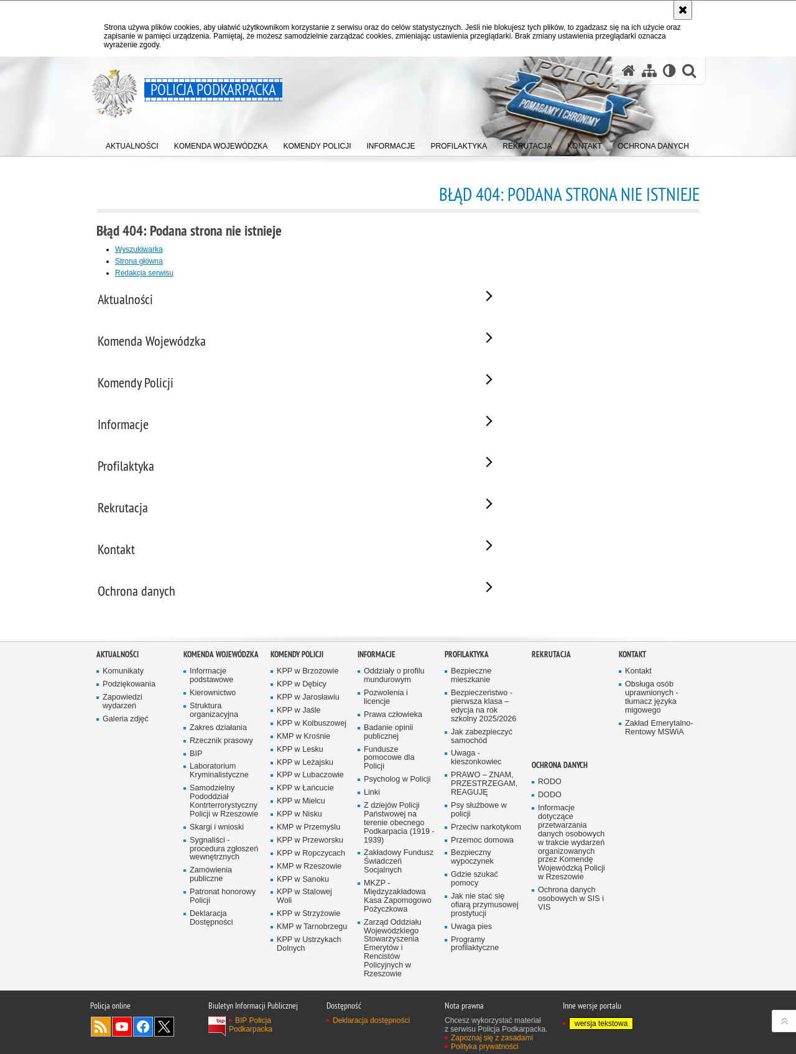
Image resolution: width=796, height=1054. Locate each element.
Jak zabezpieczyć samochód (481, 748)
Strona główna (139, 261)
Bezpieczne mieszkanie (471, 688)
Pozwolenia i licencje (386, 709)
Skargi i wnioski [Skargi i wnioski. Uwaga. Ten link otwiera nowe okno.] (217, 839)
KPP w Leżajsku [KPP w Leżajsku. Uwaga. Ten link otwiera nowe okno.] (305, 774)
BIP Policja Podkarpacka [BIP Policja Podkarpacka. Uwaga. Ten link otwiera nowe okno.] (250, 1037)
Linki (372, 805)
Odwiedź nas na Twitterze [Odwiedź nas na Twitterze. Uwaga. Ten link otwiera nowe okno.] (164, 1039)
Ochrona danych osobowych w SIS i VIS (571, 910)
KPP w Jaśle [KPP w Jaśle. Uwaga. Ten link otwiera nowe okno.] (299, 722)
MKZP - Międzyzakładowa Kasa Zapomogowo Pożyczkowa (398, 909)
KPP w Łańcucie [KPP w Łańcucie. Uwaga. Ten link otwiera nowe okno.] (305, 801)
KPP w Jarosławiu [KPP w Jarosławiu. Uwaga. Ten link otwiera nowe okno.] (308, 710)
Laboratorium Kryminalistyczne (219, 783)
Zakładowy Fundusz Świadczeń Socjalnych (398, 874)
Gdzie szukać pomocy (474, 891)
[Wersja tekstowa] (669, 70)
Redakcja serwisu (144, 273)
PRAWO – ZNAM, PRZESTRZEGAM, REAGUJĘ (484, 796)
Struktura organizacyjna (214, 722)
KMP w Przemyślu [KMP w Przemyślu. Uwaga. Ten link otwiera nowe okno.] (308, 839)
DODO (550, 807)
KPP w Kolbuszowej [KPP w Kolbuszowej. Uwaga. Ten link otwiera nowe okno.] (311, 735)
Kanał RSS (101, 1039)
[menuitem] (132, 143)
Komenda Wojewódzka (221, 667)
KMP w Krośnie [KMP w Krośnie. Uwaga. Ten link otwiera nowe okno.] (303, 748)
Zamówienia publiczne (211, 887)
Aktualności (117, 667)
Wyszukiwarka (139, 249)
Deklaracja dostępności (371, 1033)
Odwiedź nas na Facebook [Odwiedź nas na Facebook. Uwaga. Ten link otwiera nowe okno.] (143, 1039)
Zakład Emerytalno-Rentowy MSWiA (659, 739)
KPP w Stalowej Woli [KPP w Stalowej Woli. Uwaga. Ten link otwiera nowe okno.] (304, 908)
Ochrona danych (560, 777)
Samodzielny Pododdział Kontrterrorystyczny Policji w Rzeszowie (224, 814)
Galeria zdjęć (126, 731)
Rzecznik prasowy (221, 753)
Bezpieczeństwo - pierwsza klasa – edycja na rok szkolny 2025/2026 (483, 718)
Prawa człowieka (393, 727)
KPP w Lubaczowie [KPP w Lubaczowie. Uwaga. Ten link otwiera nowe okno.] (310, 788)
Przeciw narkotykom (486, 839)
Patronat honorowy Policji (223, 908)
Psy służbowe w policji (479, 821)
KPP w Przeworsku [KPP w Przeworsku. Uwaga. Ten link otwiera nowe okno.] (310, 852)
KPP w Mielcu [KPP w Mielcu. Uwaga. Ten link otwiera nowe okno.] (301, 814)
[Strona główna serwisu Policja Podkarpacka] (629, 70)
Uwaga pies (471, 939)
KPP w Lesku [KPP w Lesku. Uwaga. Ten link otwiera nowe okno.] (300, 761)
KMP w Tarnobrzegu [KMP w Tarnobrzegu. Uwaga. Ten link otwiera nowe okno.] (312, 939)
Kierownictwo (213, 705)
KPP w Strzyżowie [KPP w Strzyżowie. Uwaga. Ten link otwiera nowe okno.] (308, 926)
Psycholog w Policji (397, 792)
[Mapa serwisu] (649, 70)
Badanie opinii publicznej (388, 744)
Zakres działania (218, 740)
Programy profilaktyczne (475, 956)
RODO (550, 794)
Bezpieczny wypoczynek (472, 869)
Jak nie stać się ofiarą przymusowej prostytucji (485, 917)
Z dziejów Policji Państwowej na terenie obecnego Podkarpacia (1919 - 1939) (399, 834)
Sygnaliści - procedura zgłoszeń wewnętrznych (224, 861)
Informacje (377, 667)
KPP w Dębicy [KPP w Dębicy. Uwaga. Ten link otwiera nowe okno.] (301, 697)
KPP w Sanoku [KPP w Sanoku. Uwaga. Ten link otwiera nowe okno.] (303, 891)
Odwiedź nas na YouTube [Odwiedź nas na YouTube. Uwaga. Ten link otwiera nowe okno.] (122, 1039)
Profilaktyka (467, 667)
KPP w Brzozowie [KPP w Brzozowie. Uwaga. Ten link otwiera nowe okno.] (307, 684)
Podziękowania (129, 697)
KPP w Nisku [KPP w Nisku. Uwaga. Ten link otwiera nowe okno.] (299, 827)
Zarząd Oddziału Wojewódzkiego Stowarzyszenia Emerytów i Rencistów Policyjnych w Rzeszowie (393, 960)
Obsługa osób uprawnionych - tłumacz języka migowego (651, 710)
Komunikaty (123, 684)
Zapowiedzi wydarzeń (122, 714)
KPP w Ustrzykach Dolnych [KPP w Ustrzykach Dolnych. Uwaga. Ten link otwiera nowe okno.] (309, 956)
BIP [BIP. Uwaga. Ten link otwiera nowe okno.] (196, 766)
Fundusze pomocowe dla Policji (389, 770)
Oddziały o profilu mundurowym (394, 688)
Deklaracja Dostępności (211, 930)
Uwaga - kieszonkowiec (476, 770)
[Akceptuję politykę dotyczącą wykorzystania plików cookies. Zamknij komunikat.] (682, 10)
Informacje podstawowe (211, 688)
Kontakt (632, 667)
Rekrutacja (551, 667)
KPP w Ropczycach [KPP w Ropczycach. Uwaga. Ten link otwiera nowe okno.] (311, 865)
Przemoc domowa (482, 852)
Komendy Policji (297, 667)
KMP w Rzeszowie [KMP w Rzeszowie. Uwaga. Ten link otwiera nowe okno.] (309, 878)
